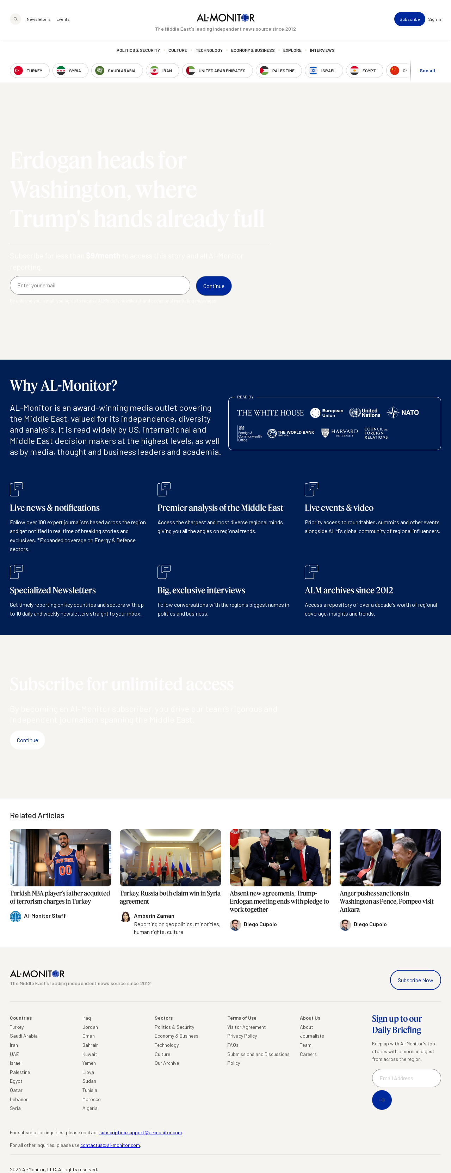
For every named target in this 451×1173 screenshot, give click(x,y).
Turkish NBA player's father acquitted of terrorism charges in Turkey (60, 897)
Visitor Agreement (246, 1027)
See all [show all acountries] (427, 71)
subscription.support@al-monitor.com (140, 1132)
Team (305, 1045)
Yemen (89, 1063)
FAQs (233, 1045)
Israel (15, 1063)
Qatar (16, 1090)
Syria (15, 1108)
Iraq (86, 1018)
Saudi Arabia (24, 1036)
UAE (14, 1054)
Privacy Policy (242, 1036)
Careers (308, 1054)
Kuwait (89, 1054)
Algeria (90, 1108)
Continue (27, 740)
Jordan (90, 1027)
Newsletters (39, 19)
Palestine (20, 1072)
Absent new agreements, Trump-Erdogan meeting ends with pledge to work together (279, 901)
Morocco (91, 1099)
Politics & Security (138, 51)
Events (63, 19)
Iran (14, 1045)
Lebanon (19, 1099)
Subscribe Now (415, 980)
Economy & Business (253, 51)
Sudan (89, 1081)
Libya (88, 1072)
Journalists (312, 1036)
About (306, 1027)
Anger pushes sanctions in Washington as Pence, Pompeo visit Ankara (387, 901)
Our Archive (167, 1063)
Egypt (16, 1081)
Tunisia (89, 1090)
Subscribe (410, 19)
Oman (88, 1036)
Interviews (322, 51)
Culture (177, 51)
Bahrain (90, 1045)
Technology (209, 51)
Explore (292, 51)
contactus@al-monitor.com (110, 1145)
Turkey (17, 1027)
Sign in (434, 19)
